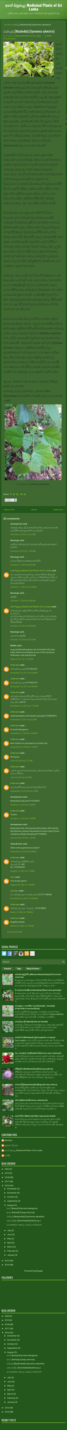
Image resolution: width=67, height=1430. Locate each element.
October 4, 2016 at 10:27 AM (23, 534)
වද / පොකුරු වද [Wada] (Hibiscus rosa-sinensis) (38, 1053)
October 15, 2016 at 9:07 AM (23, 639)
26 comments (9, 38)
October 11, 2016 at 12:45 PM (23, 587)
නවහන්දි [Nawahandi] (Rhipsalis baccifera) (36, 1084)
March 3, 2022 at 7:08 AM (21, 912)
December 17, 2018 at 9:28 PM (23, 733)
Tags (19, 969)
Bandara (8, 1140)
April (9, 1243)
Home (7, 24)
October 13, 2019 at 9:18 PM (22, 818)
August (10, 1205)
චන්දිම (7, 1155)
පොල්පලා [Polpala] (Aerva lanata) (31, 1021)
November (12, 1193)
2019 (7, 1173)
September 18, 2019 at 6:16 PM (24, 791)
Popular (7, 969)
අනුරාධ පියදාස (11, 1145)
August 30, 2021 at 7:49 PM (22, 885)
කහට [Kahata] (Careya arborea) (21, 1212)
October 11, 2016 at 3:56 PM (22, 600)
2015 (7, 1260)
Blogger (38, 1271)
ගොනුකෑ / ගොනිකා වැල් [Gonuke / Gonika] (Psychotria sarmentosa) (35, 1007)
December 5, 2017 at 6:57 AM (23, 719)
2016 (7, 1185)
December (12, 1188)
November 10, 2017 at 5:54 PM (23, 673)
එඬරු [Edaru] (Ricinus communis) (31, 1100)
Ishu (12, 877)
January (11, 1255)
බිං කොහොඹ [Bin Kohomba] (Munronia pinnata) (38, 990)
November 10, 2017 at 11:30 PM (24, 706)
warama (14, 891)
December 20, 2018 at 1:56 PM (23, 747)
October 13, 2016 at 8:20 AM (23, 626)
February (11, 1251)
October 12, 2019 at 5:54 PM (22, 805)
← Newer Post (8, 509)
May (9, 1238)
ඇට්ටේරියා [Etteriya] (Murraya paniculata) (35, 1116)
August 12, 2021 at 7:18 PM (22, 871)
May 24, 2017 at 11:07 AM (21, 659)
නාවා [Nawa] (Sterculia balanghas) (22, 1208)
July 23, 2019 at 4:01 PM (21, 777)
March (10, 1247)
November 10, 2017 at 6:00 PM (23, 686)
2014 (7, 1265)
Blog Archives (33, 969)
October (11, 1197)
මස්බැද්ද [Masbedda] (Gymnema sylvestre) (28, 31)
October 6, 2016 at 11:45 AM (23, 551)
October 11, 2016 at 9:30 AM (23, 565)
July (9, 1230)
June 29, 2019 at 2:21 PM (21, 760)
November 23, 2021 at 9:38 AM (24, 898)
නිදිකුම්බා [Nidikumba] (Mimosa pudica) (34, 1069)
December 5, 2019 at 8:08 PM (23, 851)
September (12, 1201)
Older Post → (59, 509)
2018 (7, 1177)
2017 (7, 1181)
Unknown (15, 665)
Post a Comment (14, 932)
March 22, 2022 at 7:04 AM (22, 926)
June (9, 1234)
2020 (7, 1169)
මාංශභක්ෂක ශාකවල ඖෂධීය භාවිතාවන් (24, 1225)
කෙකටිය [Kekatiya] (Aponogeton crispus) (35, 1037)
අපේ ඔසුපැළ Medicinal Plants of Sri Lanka (33, 7)
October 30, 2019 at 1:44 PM (22, 838)
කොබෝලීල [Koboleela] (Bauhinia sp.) (24, 1220)
